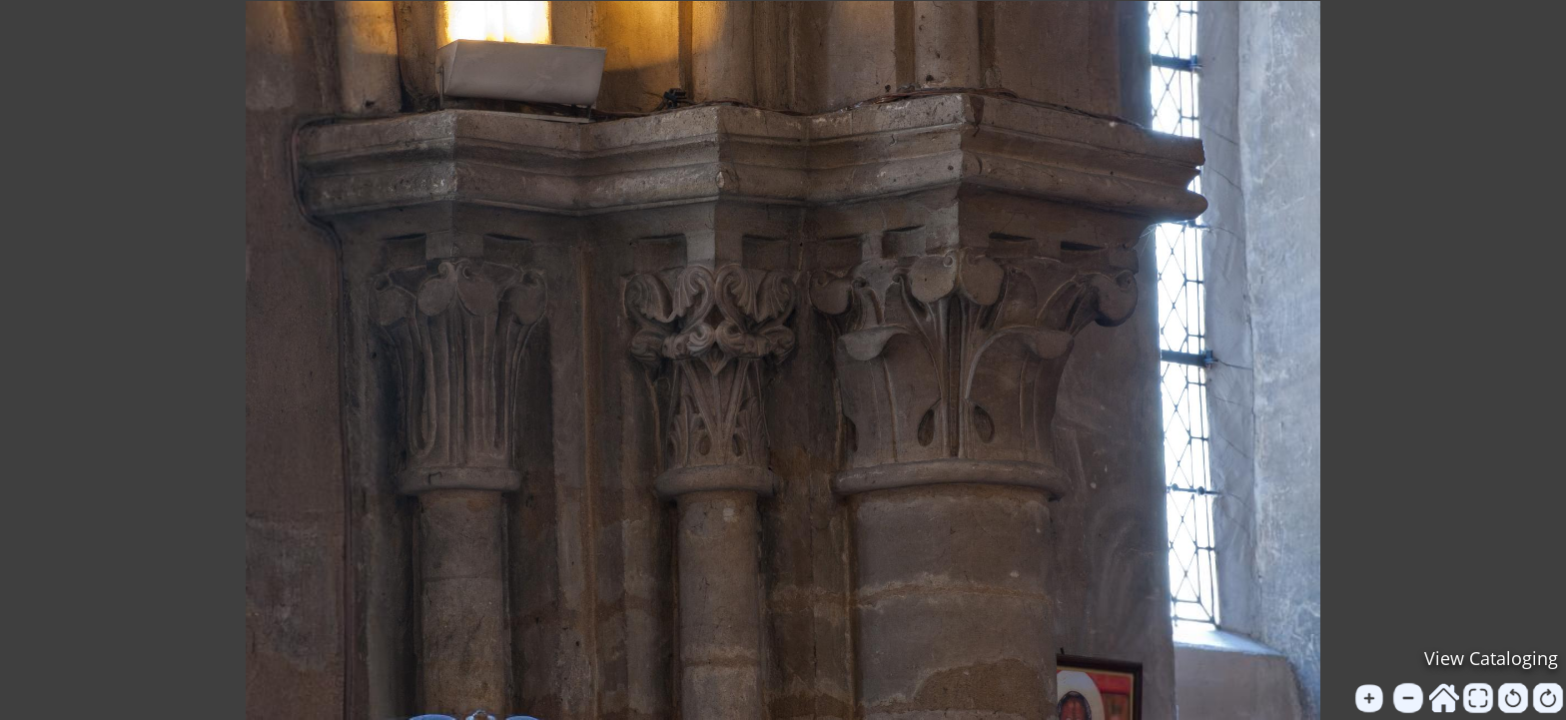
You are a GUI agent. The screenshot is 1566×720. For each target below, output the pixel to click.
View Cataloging (1491, 658)
